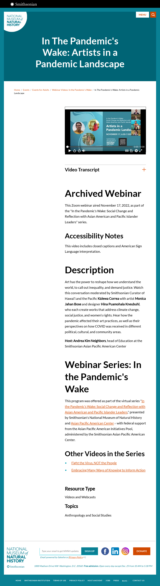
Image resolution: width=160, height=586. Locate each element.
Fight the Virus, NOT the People (94, 463)
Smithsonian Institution (37, 580)
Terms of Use (59, 580)
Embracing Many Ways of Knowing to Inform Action (108, 470)
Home (17, 89)
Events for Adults (40, 89)
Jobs (108, 580)
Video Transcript (82, 169)
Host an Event (95, 580)
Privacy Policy (77, 580)
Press (116, 580)
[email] (68, 551)
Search (153, 15)
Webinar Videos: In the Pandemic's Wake (72, 89)
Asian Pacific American (93, 423)
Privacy (76, 557)
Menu (142, 14)
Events (26, 89)
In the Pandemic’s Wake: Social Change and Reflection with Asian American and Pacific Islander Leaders (105, 406)
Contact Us (139, 580)
